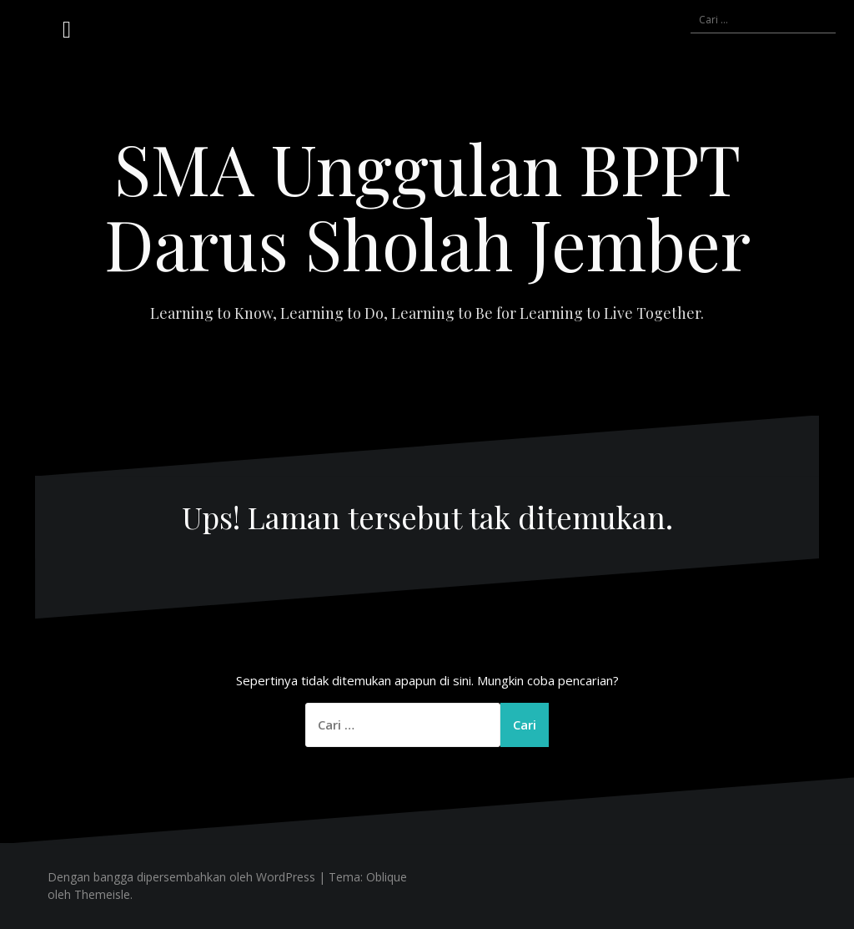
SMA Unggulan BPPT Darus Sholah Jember (427, 205)
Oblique (386, 877)
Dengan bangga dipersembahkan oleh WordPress (181, 877)
